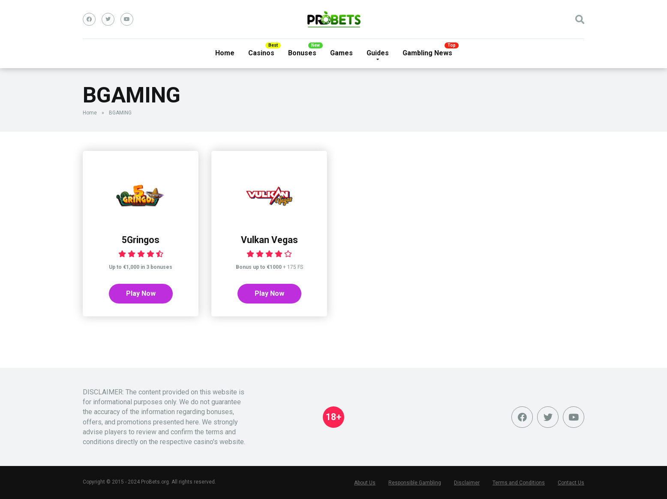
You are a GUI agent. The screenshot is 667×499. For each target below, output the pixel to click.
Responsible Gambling (414, 483)
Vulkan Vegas (269, 239)
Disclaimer (467, 483)
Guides (378, 53)
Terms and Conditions (519, 483)
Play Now (141, 293)
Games (341, 53)
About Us (365, 483)
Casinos (261, 53)
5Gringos (140, 239)
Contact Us (571, 483)
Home (224, 53)
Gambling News (427, 53)
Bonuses (302, 53)
